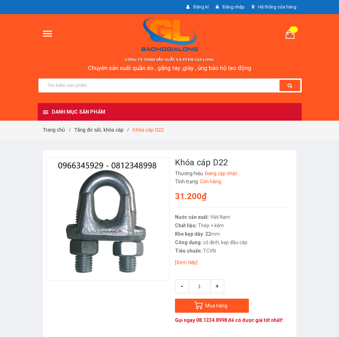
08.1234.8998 (211, 320)
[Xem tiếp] (186, 262)
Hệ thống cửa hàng (277, 6)
